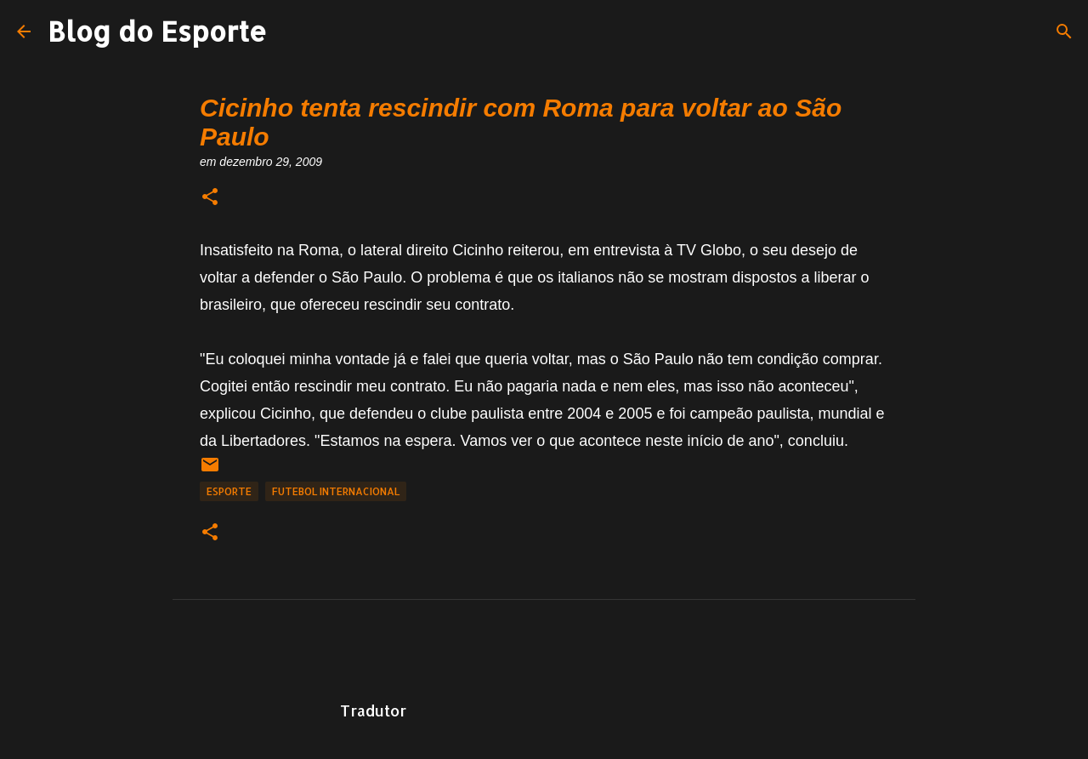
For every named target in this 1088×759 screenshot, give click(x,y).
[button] (210, 197)
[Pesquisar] (1064, 31)
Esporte (229, 491)
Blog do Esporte (157, 31)
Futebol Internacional (336, 491)
